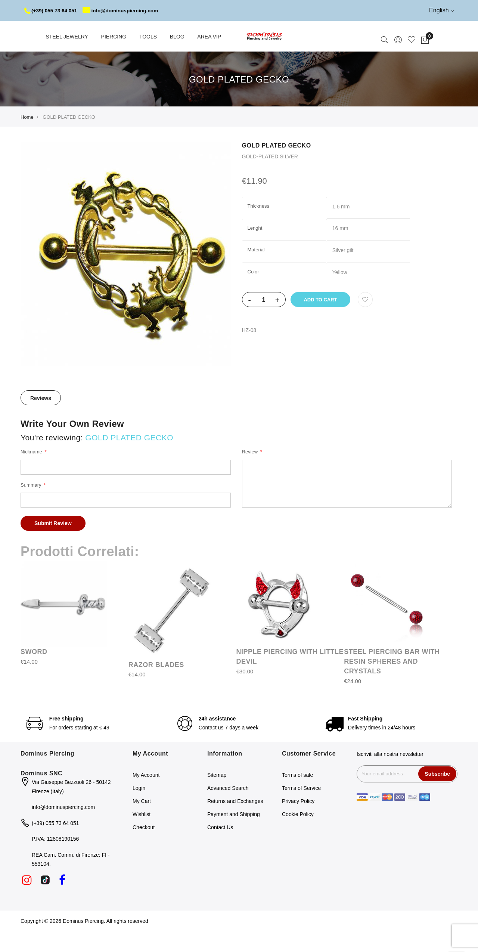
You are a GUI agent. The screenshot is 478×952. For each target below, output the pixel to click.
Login (139, 809)
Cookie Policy (298, 835)
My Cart (142, 822)
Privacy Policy (298, 822)
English (441, 10)
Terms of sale (297, 796)
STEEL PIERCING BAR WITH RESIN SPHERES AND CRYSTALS (392, 682)
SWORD (34, 672)
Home (27, 138)
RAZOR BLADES (156, 685)
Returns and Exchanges (235, 822)
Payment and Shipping (233, 835)
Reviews (40, 419)
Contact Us (220, 848)
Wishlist (141, 835)
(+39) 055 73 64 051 (51, 10)
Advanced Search (228, 809)
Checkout (144, 848)
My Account (146, 796)
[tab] (41, 418)
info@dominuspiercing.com (69, 31)
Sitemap (216, 796)
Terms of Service (301, 809)
